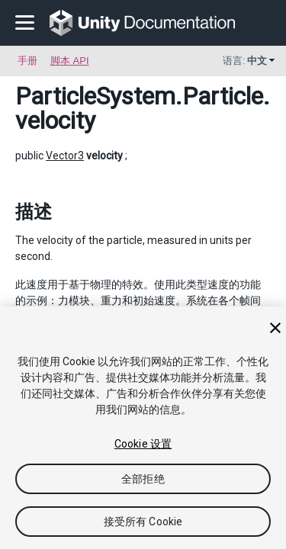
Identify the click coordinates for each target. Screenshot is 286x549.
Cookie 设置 (143, 444)
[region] (143, 428)
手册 (27, 60)
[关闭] (275, 328)
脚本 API (69, 60)
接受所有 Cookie (143, 521)
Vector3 (65, 155)
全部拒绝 (143, 479)
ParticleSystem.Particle (139, 96)
